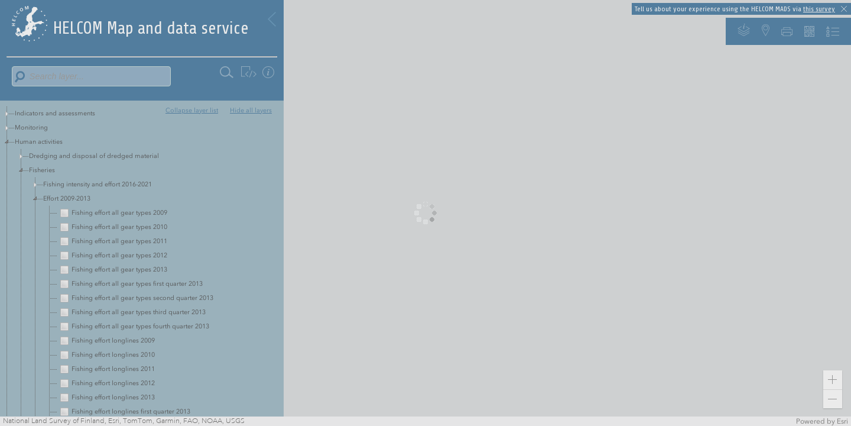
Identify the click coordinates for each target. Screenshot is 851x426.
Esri (842, 421)
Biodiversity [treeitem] (32, 184)
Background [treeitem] (33, 213)
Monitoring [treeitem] (31, 127)
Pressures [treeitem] (29, 156)
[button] (832, 379)
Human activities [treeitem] (39, 142)
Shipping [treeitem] (28, 198)
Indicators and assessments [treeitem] (55, 113)
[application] (425, 213)
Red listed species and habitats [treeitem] (60, 170)
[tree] (142, 163)
